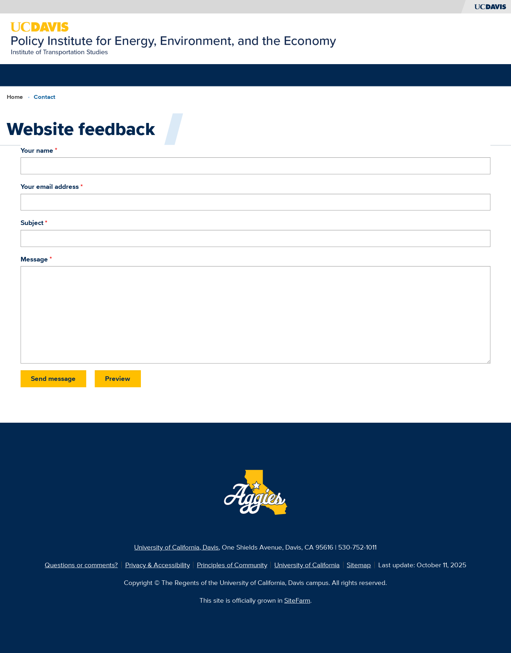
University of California (307, 565)
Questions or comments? (81, 565)
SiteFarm (297, 600)
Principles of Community (232, 565)
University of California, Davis (176, 547)
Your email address (50, 186)
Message (34, 259)
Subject (32, 222)
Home (15, 96)
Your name (37, 150)
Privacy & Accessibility (157, 565)
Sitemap (359, 565)
